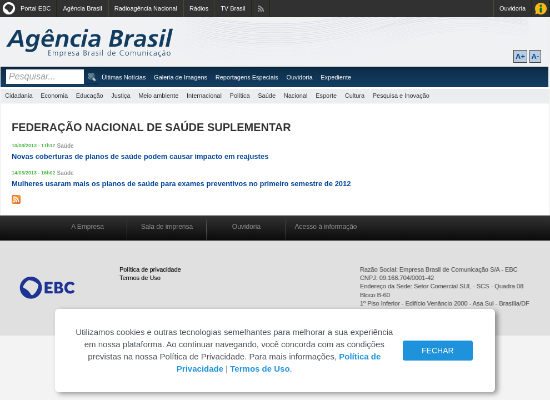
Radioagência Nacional (145, 8)
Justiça (120, 95)
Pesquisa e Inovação (401, 95)
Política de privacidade (150, 269)
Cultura (354, 95)
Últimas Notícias (124, 77)
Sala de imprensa (167, 227)
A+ (520, 56)
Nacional (296, 95)
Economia (54, 95)
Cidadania (19, 95)
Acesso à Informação (540, 8)
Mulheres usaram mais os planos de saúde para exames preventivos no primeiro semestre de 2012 (181, 183)
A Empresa (87, 227)
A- (535, 56)
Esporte (326, 95)
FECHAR (438, 350)
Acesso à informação (325, 227)
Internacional (204, 95)
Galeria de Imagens (180, 77)
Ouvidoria (512, 8)
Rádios (198, 8)
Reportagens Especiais (247, 77)
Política (240, 95)
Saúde (267, 95)
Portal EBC (36, 8)
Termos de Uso (140, 277)
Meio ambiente (158, 95)
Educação (89, 95)
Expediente (336, 77)
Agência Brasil (82, 8)
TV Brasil (233, 8)
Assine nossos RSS (260, 8)
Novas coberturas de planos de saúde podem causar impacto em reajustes (140, 156)
